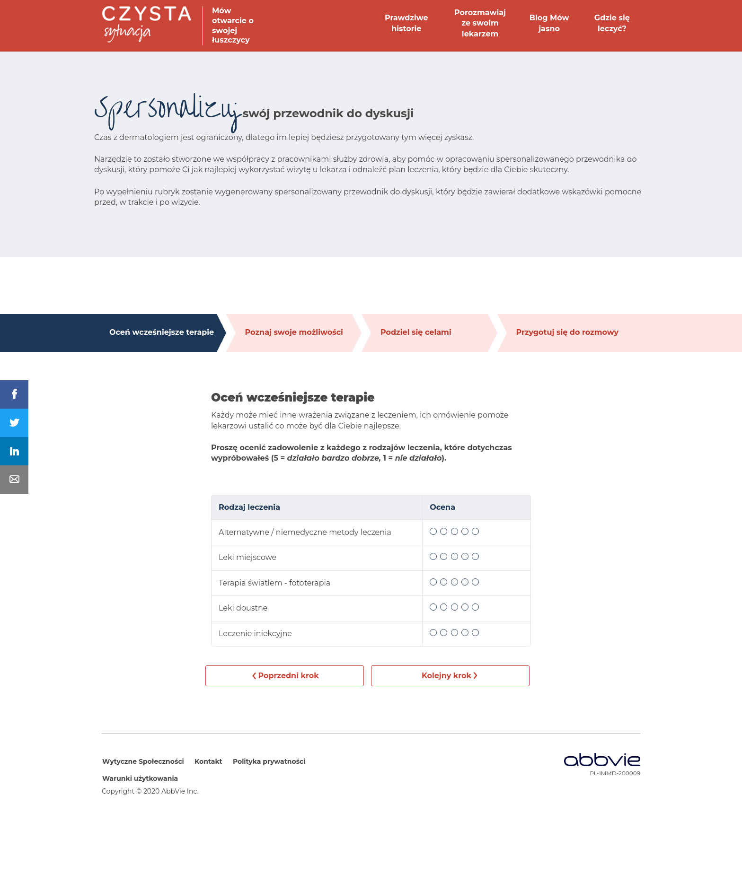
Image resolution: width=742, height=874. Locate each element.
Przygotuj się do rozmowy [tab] (567, 332)
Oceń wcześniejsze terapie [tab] (161, 332)
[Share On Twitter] (14, 423)
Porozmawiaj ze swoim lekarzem (480, 23)
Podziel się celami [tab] (415, 332)
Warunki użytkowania (140, 778)
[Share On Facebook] (14, 394)
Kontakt (208, 761)
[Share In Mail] (14, 479)
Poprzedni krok (288, 675)
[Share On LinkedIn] (14, 451)
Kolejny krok (446, 675)
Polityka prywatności (269, 761)
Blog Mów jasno (549, 23)
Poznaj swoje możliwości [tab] (294, 332)
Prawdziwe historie (406, 23)
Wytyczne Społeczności (143, 761)
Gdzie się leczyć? (612, 23)
